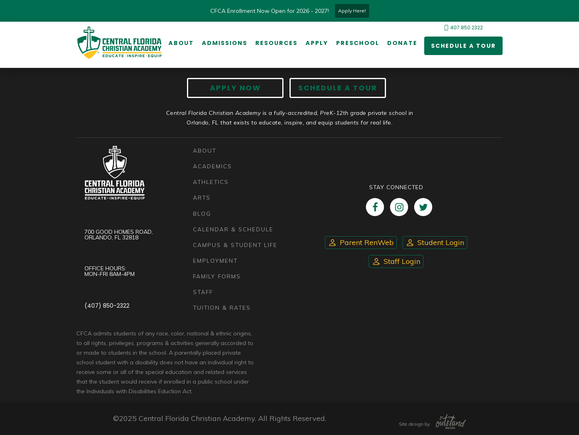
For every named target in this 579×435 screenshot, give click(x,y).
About (181, 43)
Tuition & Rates (222, 307)
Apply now (235, 88)
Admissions (224, 43)
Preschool (357, 43)
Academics (212, 166)
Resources (276, 43)
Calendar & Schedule (233, 229)
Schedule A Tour (337, 88)
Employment (215, 260)
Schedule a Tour (463, 46)
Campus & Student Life (235, 244)
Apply (317, 43)
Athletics (211, 181)
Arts (202, 197)
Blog (202, 213)
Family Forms (217, 276)
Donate (402, 43)
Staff (203, 291)
